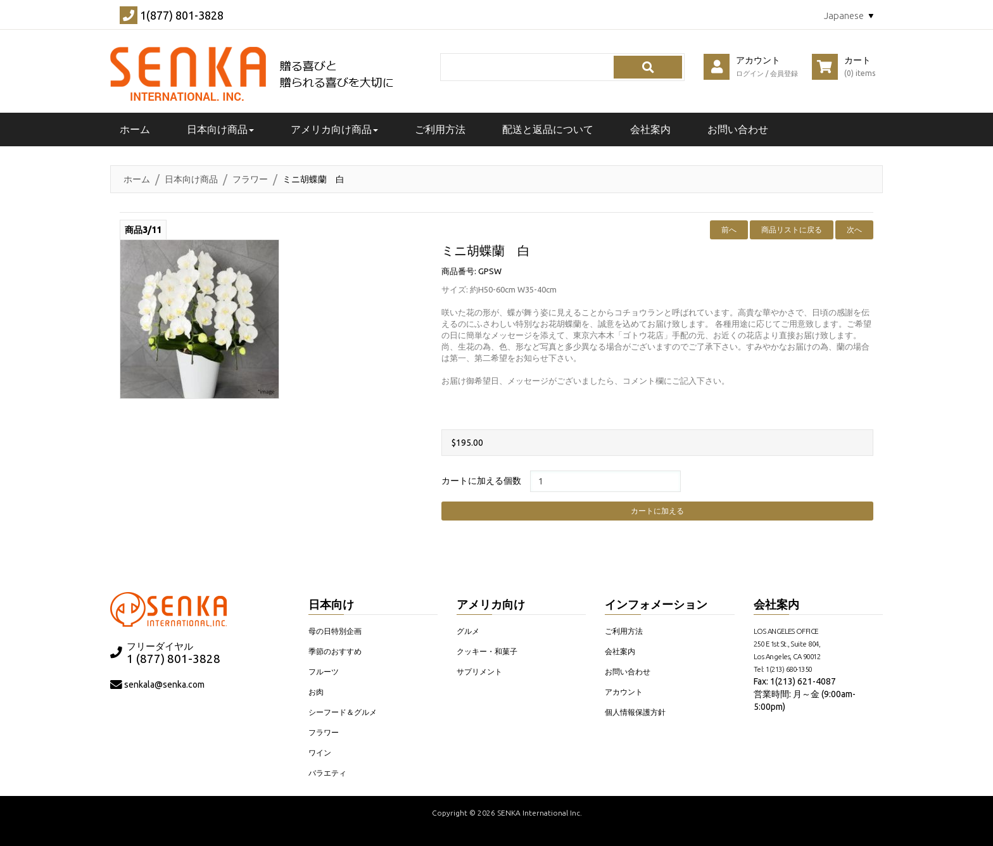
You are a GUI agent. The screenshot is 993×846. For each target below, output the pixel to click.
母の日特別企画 (335, 631)
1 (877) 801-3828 (173, 659)
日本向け (331, 604)
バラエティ (327, 773)
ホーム (136, 179)
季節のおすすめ (335, 651)
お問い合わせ (737, 129)
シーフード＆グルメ (342, 712)
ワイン (319, 752)
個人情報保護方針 (635, 712)
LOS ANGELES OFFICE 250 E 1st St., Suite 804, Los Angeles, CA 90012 (787, 643)
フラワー (250, 179)
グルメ (468, 631)
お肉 (316, 692)
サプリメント (479, 671)
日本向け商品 (191, 179)
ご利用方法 (440, 129)
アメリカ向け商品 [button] (334, 129)
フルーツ (323, 671)
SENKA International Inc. (539, 813)
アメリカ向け (491, 604)
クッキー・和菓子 (487, 651)
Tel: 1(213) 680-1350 (783, 669)
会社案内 (650, 129)
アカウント (624, 692)
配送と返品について (547, 129)
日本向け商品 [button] (220, 129)
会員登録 (784, 73)
